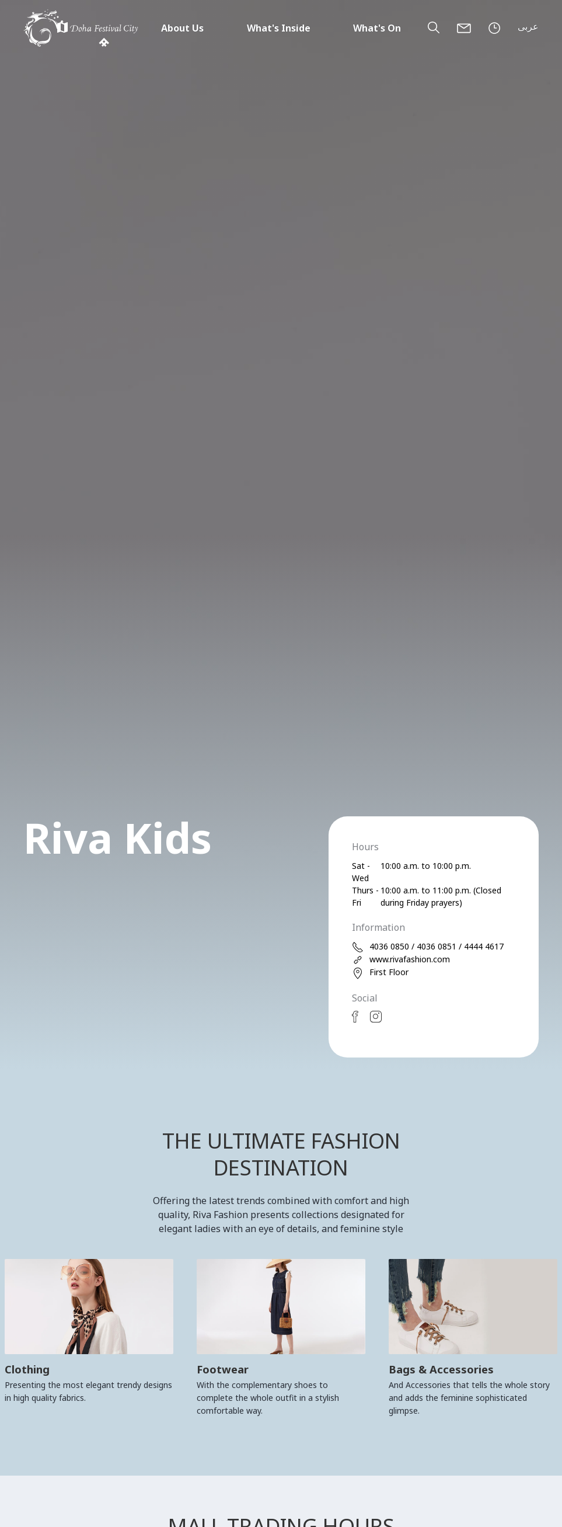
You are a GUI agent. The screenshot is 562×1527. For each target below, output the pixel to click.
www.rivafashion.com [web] (401, 960)
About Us (182, 28)
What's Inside (278, 28)
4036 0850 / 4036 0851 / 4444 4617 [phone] (428, 947)
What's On (377, 28)
